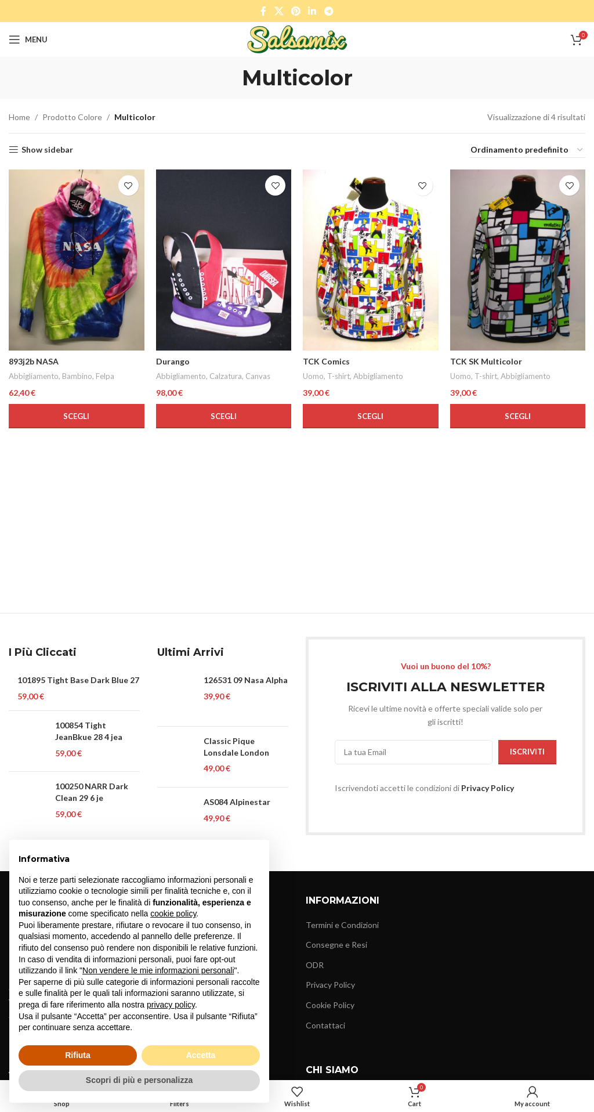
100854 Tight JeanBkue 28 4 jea (88, 731)
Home (19, 117)
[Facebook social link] (263, 11)
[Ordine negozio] (527, 150)
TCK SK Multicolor (486, 361)
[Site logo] (297, 39)
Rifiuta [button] (77, 1055)
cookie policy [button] (173, 913)
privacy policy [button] (171, 1004)
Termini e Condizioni (342, 925)
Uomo (313, 376)
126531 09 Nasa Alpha (246, 680)
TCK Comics (326, 361)
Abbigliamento (34, 376)
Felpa (105, 376)
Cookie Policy (330, 1005)
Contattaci (325, 1025)
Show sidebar (47, 149)
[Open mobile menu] (28, 39)
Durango (173, 361)
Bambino (77, 376)
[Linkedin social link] (312, 11)
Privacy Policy (487, 788)
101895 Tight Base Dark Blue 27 (78, 680)
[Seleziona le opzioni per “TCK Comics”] (371, 416)
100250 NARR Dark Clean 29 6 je (91, 792)
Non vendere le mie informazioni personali (158, 970)
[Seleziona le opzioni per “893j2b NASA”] (76, 416)
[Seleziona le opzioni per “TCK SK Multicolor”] (518, 416)
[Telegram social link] (328, 11)
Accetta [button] (201, 1055)
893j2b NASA (34, 361)
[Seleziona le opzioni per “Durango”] (224, 416)
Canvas (257, 376)
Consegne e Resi (336, 944)
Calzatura (225, 376)
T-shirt (338, 376)
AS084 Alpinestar (237, 802)
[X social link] (278, 11)
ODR (315, 965)
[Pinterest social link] (295, 11)
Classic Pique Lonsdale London (236, 746)
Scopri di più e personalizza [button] (139, 1080)
